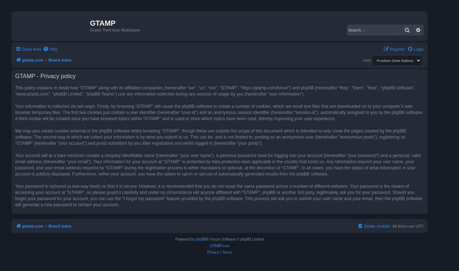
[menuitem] (50, 49)
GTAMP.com (219, 246)
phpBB (200, 239)
